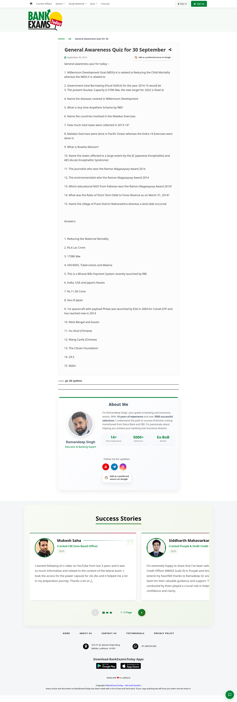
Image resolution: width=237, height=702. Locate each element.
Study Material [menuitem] (76, 3)
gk (66, 380)
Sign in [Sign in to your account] (182, 3)
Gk (69, 38)
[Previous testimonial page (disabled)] (95, 619)
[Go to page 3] (111, 619)
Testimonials (135, 640)
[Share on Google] (153, 57)
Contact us (109, 640)
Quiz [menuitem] (92, 3)
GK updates (75, 380)
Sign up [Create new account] (199, 3)
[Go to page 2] (107, 619)
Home (61, 38)
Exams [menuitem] (59, 3)
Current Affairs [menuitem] (44, 3)
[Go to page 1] (103, 619)
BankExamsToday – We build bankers (124, 692)
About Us (86, 640)
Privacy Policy (164, 640)
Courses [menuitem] (105, 3)
